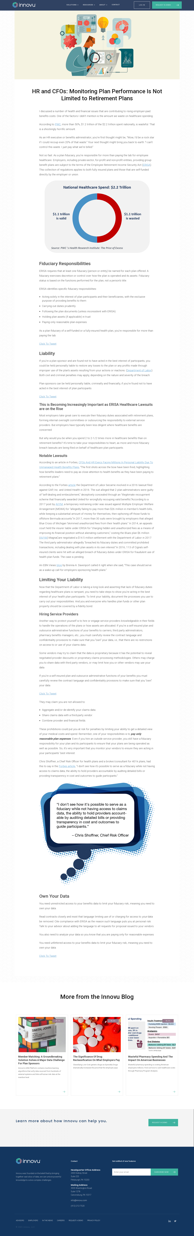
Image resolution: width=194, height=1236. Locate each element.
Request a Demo (163, 5)
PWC (58, 124)
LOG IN (142, 5)
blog (59, 565)
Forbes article (67, 766)
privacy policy (93, 1220)
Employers (33, 1220)
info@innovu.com (79, 1200)
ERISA (146, 164)
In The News (47, 1220)
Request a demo (159, 1122)
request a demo (76, 1220)
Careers (60, 1220)
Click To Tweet (47, 343)
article (72, 485)
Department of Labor (139, 370)
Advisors (20, 1220)
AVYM (59, 504)
